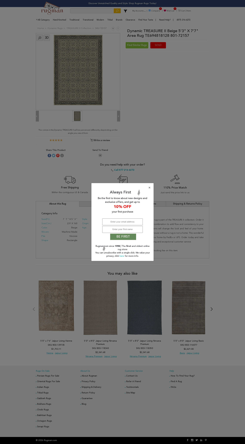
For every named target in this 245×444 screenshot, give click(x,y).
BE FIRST (123, 236)
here (122, 256)
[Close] (123, 187)
